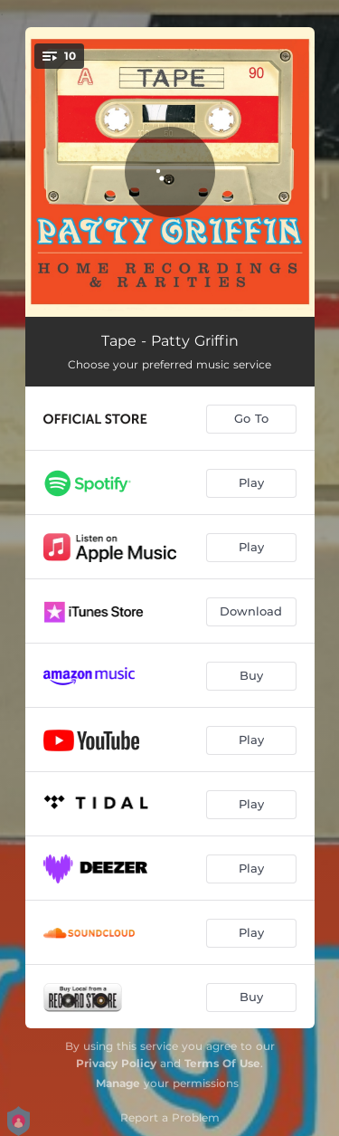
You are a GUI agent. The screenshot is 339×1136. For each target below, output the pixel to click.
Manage (118, 1083)
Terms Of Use (222, 1063)
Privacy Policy (116, 1063)
